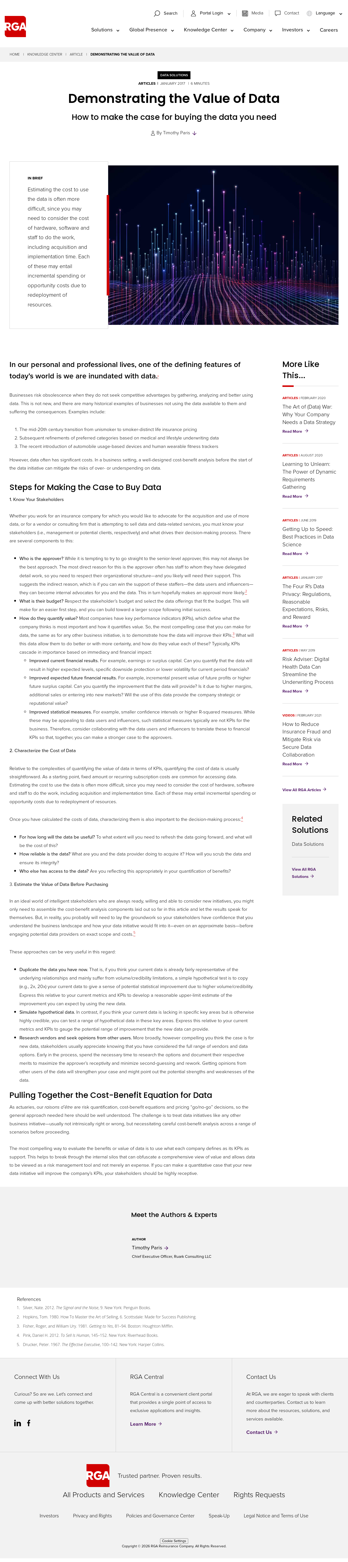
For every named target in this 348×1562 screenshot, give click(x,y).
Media (257, 15)
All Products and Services (104, 1498)
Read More (296, 435)
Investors (292, 31)
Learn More (143, 1427)
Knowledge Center (205, 31)
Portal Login (207, 15)
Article (76, 58)
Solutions (102, 31)
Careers (329, 31)
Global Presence (148, 31)
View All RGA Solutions (304, 876)
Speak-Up (219, 1519)
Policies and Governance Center (160, 1519)
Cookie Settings (174, 1544)
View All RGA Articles (301, 793)
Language (321, 15)
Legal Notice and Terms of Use (276, 1519)
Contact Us (259, 1436)
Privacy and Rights (92, 1519)
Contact (291, 15)
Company (254, 31)
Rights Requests (259, 1498)
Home (15, 58)
